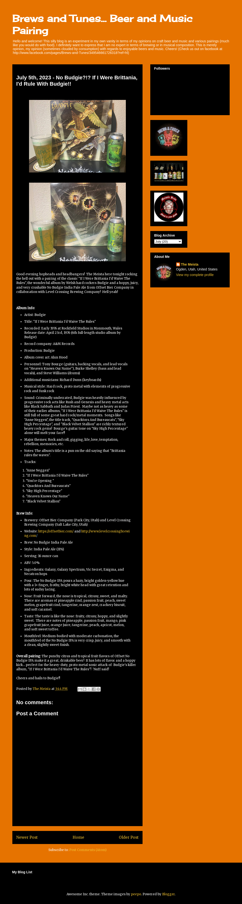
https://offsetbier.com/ (56, 531)
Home (78, 837)
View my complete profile (195, 275)
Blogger (168, 894)
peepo (136, 894)
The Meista (189, 264)
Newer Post (27, 837)
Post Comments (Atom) (87, 850)
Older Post (129, 837)
